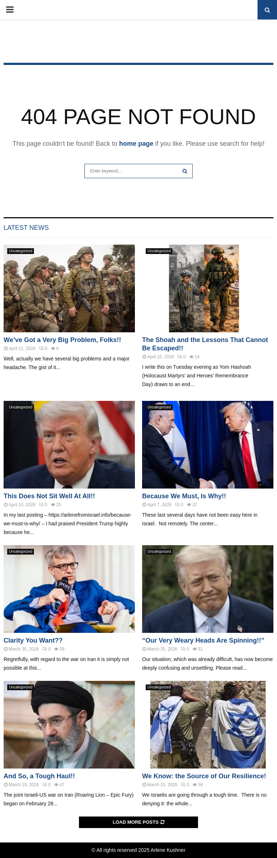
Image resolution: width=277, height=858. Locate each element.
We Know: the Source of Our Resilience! (204, 776)
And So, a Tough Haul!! (39, 776)
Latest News (26, 227)
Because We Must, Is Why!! (184, 496)
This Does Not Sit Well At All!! (49, 496)
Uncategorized (20, 251)
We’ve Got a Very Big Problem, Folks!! (62, 339)
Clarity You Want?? (33, 640)
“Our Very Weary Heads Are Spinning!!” (203, 640)
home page (136, 143)
